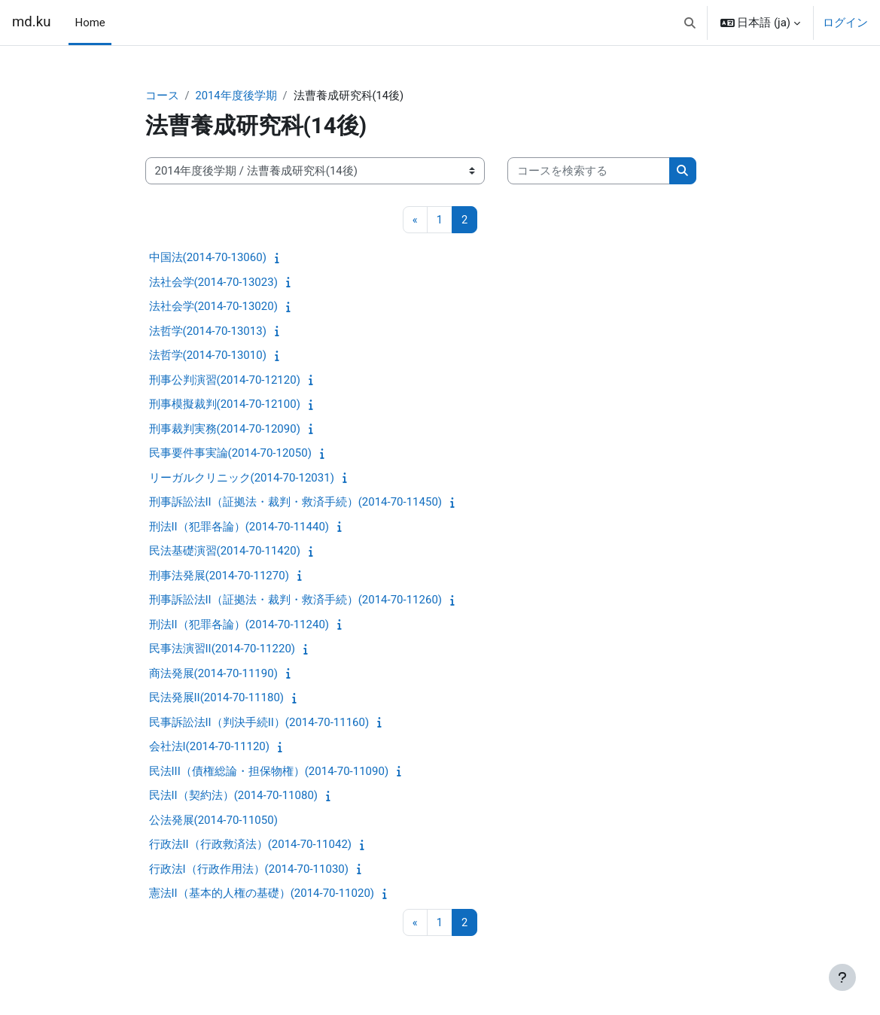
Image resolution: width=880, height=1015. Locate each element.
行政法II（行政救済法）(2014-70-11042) (250, 845)
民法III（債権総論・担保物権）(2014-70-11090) (269, 772)
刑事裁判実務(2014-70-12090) (224, 429)
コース (162, 95)
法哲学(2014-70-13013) (207, 332)
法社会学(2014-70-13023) (213, 283)
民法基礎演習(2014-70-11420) (224, 551)
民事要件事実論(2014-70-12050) (230, 453)
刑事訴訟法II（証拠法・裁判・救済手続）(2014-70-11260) (296, 600)
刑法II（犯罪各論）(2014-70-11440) (239, 527)
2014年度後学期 (237, 95)
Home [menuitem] (90, 22)
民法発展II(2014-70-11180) (217, 698)
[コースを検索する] (588, 170)
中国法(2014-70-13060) (207, 258)
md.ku (31, 22)
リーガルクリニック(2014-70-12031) (241, 478)
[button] (690, 22)
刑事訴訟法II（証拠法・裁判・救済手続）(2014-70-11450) (296, 502)
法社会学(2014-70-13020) (213, 307)
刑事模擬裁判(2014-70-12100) (224, 405)
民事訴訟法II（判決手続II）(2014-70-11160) (259, 723)
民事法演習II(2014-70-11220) (222, 649)
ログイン (845, 22)
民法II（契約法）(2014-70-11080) (233, 796)
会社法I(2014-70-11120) (209, 747)
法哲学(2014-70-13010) (207, 356)
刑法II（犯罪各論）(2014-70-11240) (239, 625)
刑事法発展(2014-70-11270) (219, 576)
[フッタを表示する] (842, 977)
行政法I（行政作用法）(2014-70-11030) (249, 870)
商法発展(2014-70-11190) (213, 674)
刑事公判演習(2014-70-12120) (224, 380)
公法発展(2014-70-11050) (213, 821)
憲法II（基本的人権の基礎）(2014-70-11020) (262, 894)
